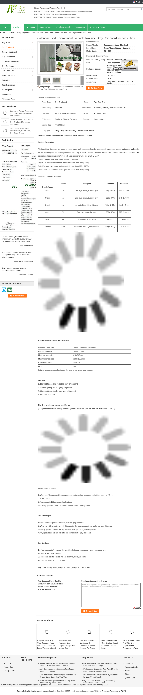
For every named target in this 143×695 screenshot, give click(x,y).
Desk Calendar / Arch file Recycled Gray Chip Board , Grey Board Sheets (20, 131)
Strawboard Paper (8, 76)
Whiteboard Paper (8, 99)
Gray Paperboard (8, 57)
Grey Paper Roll (8, 71)
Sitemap (128, 674)
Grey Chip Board (64, 567)
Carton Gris (6, 80)
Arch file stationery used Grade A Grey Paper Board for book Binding (56, 670)
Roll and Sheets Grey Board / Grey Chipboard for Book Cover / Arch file (100, 676)
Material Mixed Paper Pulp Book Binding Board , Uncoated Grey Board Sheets (57, 682)
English (138, 2)
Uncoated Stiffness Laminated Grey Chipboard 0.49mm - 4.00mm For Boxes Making (88, 645)
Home (5, 27)
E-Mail (127, 671)
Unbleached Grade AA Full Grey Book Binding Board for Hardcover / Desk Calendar (57, 664)
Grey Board (6, 43)
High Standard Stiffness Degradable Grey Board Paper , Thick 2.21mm (99, 682)
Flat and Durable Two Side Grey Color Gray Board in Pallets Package (100, 664)
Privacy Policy (5, 685)
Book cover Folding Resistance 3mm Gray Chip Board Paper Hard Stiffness (21, 113)
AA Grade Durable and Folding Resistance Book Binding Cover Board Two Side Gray (57, 676)
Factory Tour (45, 27)
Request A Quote (97, 27)
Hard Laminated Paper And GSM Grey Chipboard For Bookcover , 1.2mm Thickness (131, 645)
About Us (31, 27)
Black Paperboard (8, 85)
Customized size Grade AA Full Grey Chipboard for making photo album (21, 122)
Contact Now (96, 88)
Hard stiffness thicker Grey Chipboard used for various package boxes (110, 644)
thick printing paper (50, 567)
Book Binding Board (9, 52)
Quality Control (63, 27)
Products (17, 27)
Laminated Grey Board (10, 61)
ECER (106, 685)
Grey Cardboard (8, 66)
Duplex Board (7, 94)
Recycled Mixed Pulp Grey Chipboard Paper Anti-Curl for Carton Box (46, 643)
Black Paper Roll (8, 90)
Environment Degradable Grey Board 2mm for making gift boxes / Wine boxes (100, 670)
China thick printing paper (21, 685)
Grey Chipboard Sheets (81, 567)
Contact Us (80, 27)
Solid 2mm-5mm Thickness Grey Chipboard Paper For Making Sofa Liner (67, 644)
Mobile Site (130, 678)
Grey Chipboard (23, 33)
